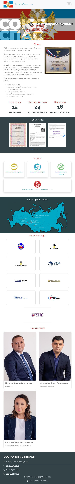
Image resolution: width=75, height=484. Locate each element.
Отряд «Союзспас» (24, 4)
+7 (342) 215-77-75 (12, 474)
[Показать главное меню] (68, 4)
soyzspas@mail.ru (12, 466)
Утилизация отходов (37, 168)
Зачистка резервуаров (14, 168)
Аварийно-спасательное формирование (37, 185)
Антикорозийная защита (61, 169)
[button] (64, 135)
